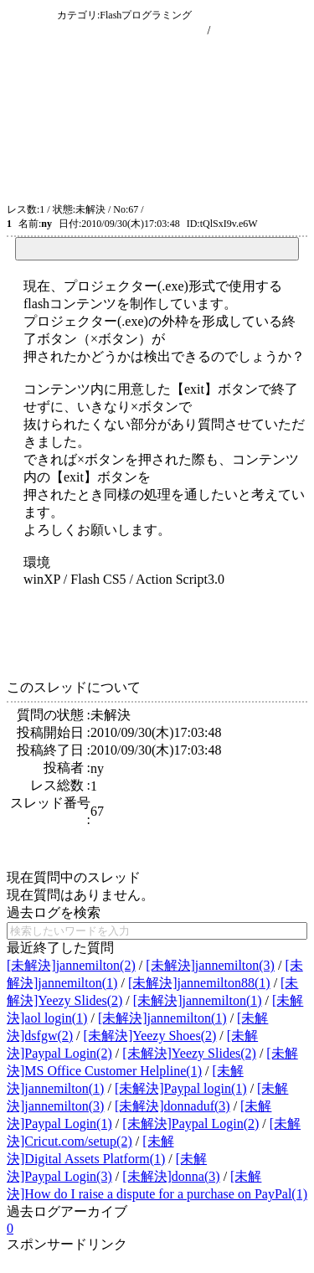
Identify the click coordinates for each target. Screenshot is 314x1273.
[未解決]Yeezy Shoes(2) (150, 1035)
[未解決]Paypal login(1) (181, 1088)
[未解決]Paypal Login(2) (190, 1123)
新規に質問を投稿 (260, 30)
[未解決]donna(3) (170, 1176)
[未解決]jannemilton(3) (210, 965)
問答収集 (30, 14)
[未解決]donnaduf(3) (172, 1106)
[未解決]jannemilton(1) (197, 1000)
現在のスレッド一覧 (151, 30)
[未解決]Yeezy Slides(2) (189, 1053)
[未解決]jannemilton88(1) (199, 983)
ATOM (160, 209)
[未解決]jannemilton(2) (71, 965)
